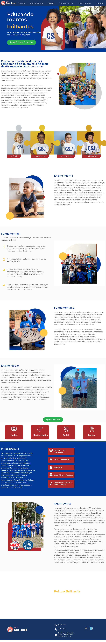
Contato (99, 3)
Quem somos (84, 3)
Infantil (21, 3)
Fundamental (36, 3)
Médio (51, 3)
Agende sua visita (53, 420)
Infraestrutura (66, 3)
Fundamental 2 (66, 156)
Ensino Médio (91, 156)
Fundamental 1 (40, 156)
